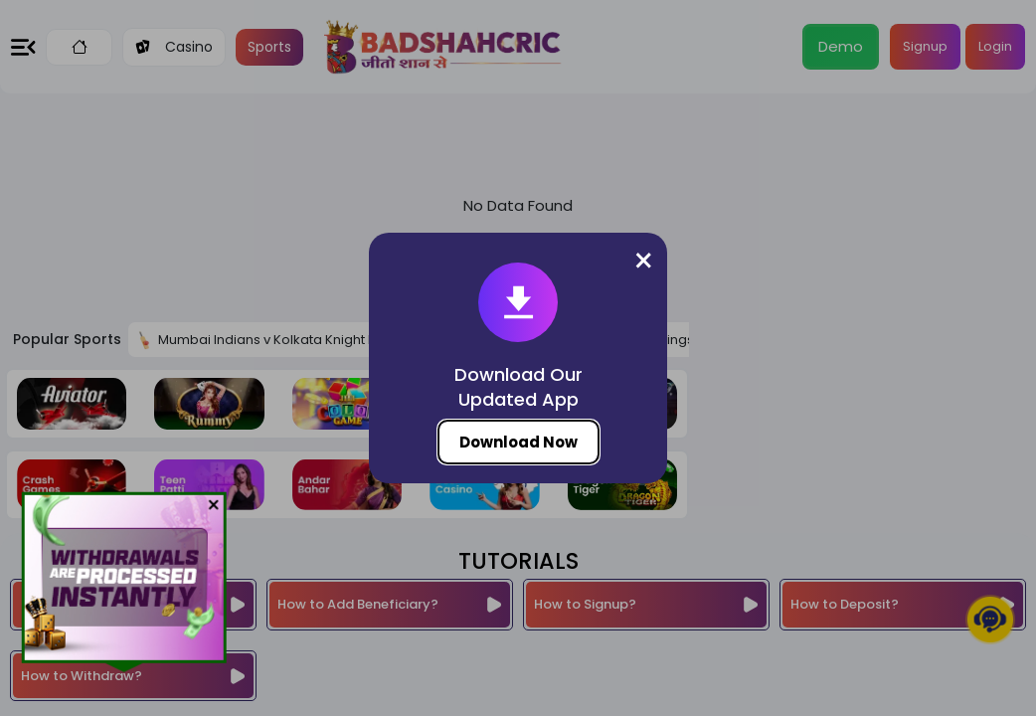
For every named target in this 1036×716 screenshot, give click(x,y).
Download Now (518, 442)
